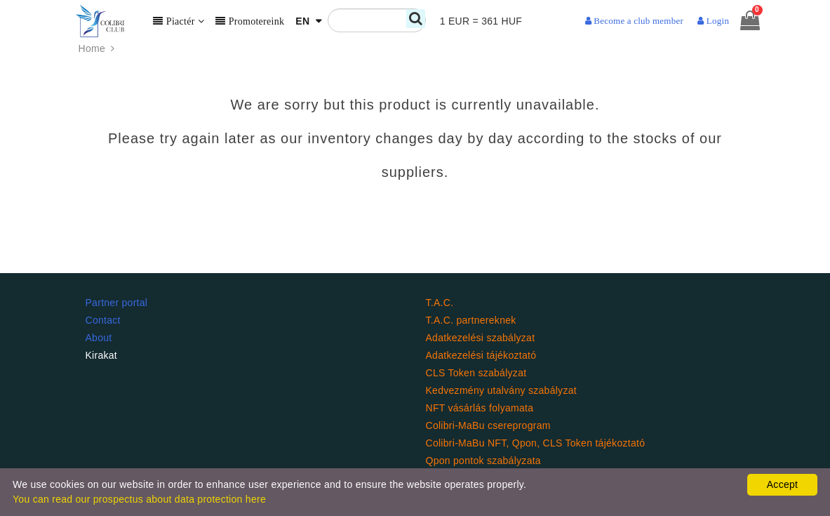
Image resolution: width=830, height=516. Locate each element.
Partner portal (117, 302)
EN (303, 21)
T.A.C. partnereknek (471, 320)
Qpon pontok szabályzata (483, 460)
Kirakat (102, 355)
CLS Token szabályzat (476, 372)
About (99, 337)
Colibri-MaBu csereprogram (488, 425)
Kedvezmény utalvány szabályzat (501, 390)
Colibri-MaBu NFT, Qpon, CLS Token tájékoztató (535, 443)
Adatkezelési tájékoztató (481, 355)
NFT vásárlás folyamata (480, 408)
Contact (103, 320)
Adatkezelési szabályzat (480, 337)
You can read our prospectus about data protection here (139, 499)
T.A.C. (440, 302)
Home (98, 48)
